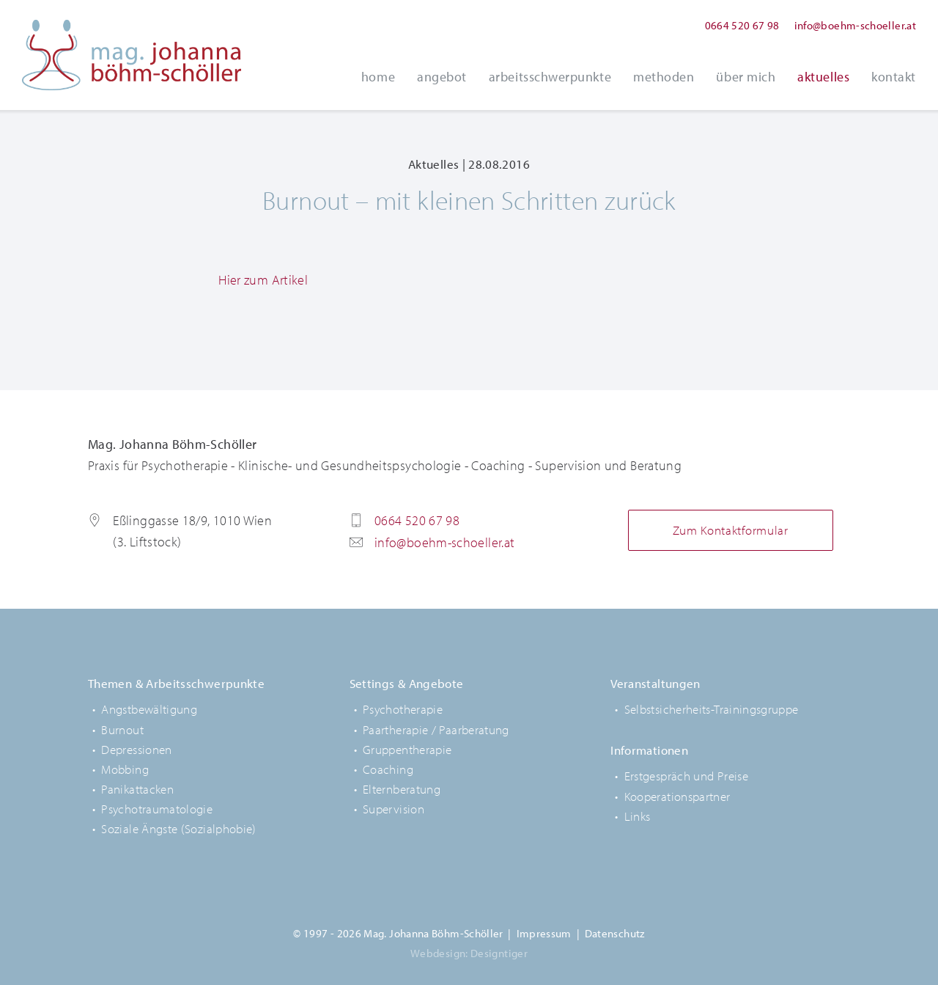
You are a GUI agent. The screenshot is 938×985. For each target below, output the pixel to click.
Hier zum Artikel (263, 279)
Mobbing (125, 769)
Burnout (122, 729)
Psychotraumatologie (157, 808)
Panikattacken (137, 789)
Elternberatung (401, 789)
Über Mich (745, 76)
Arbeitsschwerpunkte (550, 76)
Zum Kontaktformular (731, 530)
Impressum (544, 933)
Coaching (388, 769)
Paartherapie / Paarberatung (436, 729)
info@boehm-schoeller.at (855, 25)
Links (637, 816)
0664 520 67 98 (742, 25)
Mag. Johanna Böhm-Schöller (132, 55)
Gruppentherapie (407, 749)
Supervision (393, 808)
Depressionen (136, 749)
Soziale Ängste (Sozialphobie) (178, 828)
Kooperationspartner (677, 796)
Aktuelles (823, 76)
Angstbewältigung (149, 709)
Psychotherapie (403, 709)
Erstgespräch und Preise (686, 775)
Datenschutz (615, 933)
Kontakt (893, 76)
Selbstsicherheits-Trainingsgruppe (711, 709)
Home (378, 76)
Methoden (663, 76)
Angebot (442, 76)
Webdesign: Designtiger (469, 953)
